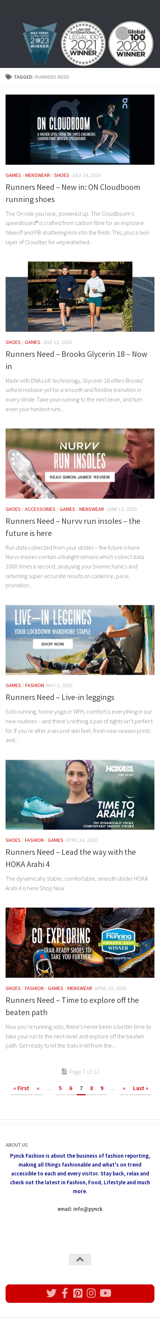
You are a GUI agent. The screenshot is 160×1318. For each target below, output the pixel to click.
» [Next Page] (124, 1088)
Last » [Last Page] (141, 1088)
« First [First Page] (21, 1088)
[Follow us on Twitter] (51, 1293)
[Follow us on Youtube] (105, 1293)
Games (13, 175)
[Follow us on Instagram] (91, 1293)
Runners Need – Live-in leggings (60, 697)
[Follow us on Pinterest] (78, 1293)
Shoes (61, 175)
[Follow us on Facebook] (65, 1293)
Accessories (40, 509)
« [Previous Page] (38, 1088)
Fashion (34, 685)
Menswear (37, 175)
